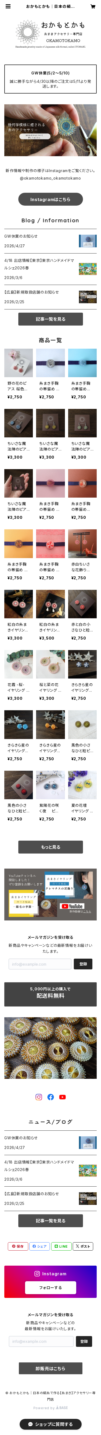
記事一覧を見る (50, 319)
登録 (83, 964)
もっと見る (50, 847)
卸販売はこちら (50, 1368)
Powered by (50, 1408)
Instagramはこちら (50, 199)
